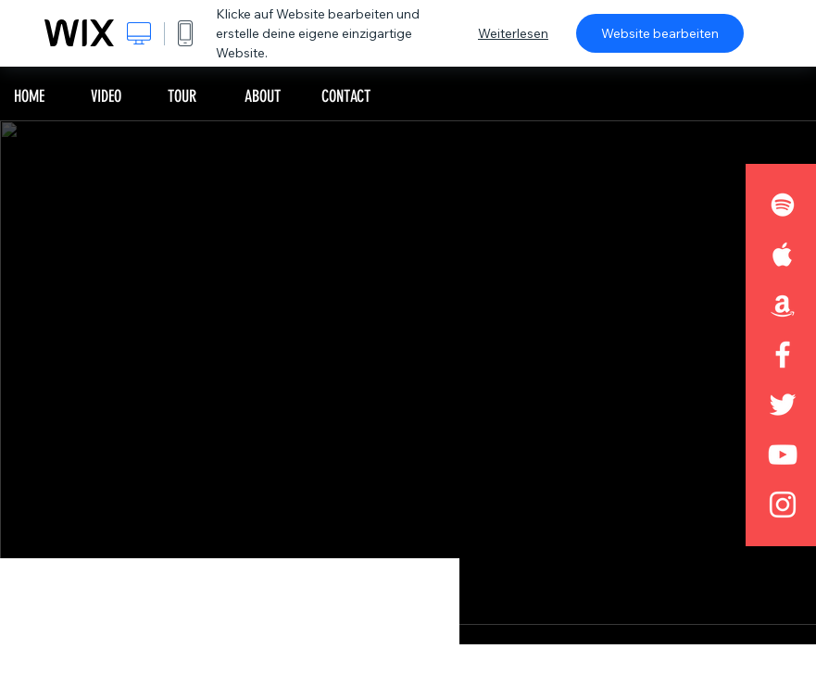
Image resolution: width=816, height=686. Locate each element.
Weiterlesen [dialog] (513, 33)
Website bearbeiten (660, 33)
